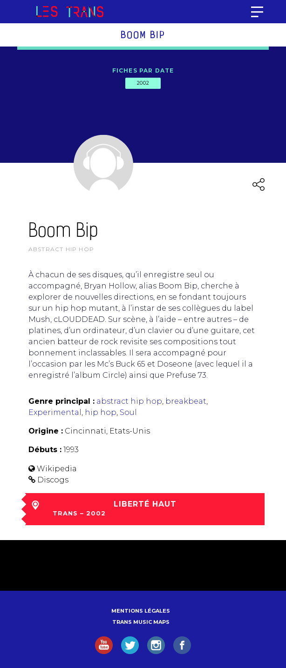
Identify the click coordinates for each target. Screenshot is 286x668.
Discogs (52, 479)
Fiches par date (143, 70)
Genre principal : (61, 401)
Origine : (45, 431)
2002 (143, 83)
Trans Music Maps (141, 622)
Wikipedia (57, 468)
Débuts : (44, 449)
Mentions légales (140, 611)
